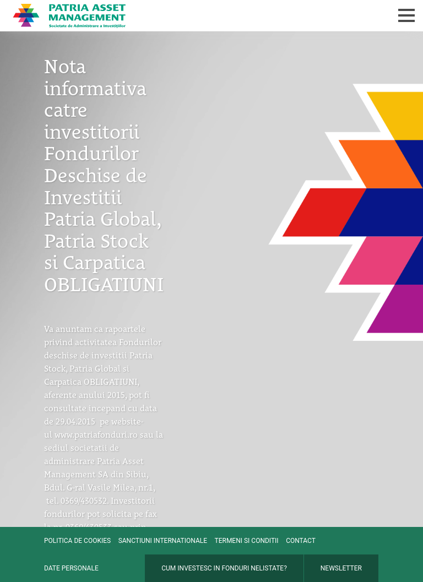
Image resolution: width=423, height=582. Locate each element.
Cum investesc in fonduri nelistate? (224, 568)
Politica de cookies (77, 541)
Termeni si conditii (247, 541)
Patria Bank (166, 15)
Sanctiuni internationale (162, 541)
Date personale (71, 568)
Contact (301, 541)
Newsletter (341, 568)
